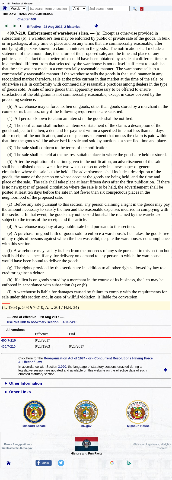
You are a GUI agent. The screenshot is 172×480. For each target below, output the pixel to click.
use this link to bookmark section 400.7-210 (42, 322)
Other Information (25, 383)
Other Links (20, 392)
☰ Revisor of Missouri (19, 3)
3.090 (62, 366)
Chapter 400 (26, 19)
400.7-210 (8, 340)
